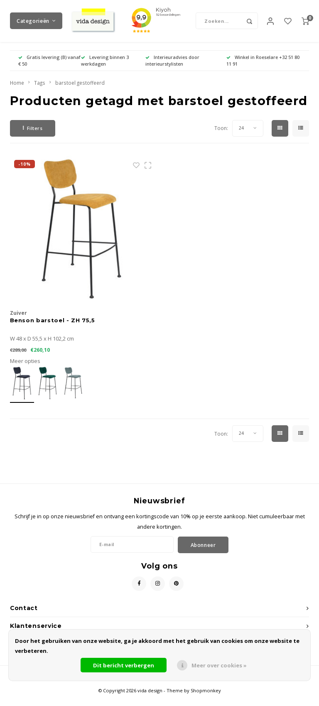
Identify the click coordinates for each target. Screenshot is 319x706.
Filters (32, 136)
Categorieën (36, 24)
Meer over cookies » (219, 665)
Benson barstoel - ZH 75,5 (52, 327)
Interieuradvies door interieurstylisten (172, 68)
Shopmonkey (206, 698)
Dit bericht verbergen (123, 665)
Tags (39, 90)
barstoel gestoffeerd (80, 90)
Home (17, 90)
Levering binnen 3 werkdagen (105, 68)
